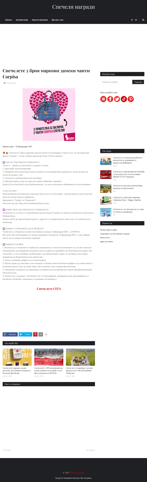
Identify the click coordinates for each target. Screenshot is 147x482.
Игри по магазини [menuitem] (40, 20)
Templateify (67, 478)
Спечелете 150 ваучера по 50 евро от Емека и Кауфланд (128, 210)
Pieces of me (105, 238)
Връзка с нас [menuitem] (57, 20)
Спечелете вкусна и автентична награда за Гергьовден (128, 186)
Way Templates (86, 478)
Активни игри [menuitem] (22, 20)
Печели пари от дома (108, 230)
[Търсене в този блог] (116, 82)
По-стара (90, 450)
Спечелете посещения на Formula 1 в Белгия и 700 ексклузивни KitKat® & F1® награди (128, 174)
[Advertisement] (49, 49)
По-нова (7, 450)
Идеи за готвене (106, 241)
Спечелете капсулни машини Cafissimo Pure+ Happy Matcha (127, 198)
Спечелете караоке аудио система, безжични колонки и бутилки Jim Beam (16, 370)
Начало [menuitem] (8, 20)
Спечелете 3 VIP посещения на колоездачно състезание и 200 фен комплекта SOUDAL (48, 370)
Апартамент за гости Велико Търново (115, 234)
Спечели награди (73, 6)
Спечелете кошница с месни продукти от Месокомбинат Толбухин (79, 370)
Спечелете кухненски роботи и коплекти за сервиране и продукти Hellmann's (127, 160)
